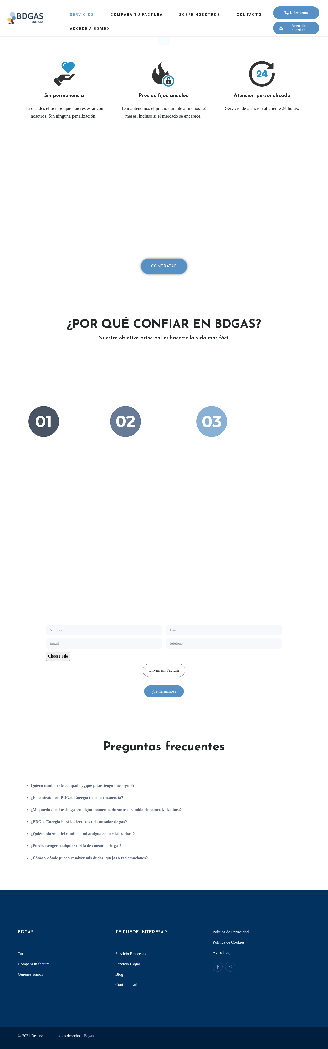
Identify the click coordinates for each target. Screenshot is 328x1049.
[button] (164, 691)
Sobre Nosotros (199, 15)
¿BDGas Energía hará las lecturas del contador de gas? (79, 822)
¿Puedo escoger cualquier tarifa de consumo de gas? (76, 846)
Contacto (249, 15)
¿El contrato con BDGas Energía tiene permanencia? (77, 797)
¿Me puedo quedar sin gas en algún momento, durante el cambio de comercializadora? (106, 810)
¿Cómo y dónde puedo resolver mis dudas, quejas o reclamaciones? (89, 858)
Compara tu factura (136, 15)
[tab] (164, 786)
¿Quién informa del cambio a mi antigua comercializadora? (83, 834)
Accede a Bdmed (90, 29)
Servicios (82, 15)
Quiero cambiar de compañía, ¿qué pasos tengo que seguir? (83, 785)
